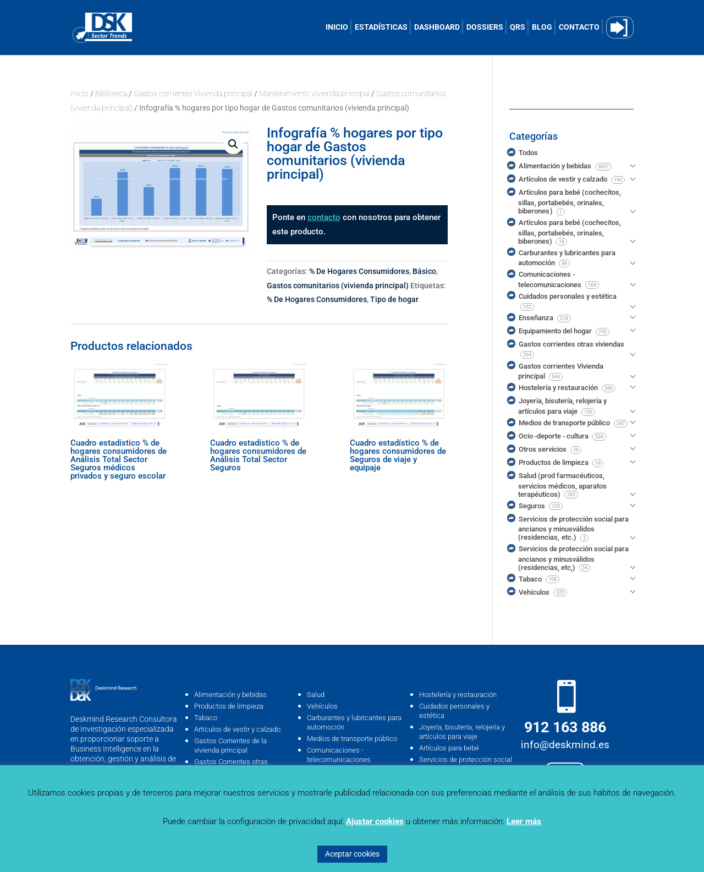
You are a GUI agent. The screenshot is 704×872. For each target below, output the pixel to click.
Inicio (79, 93)
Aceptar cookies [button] (352, 853)
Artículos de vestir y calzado (237, 729)
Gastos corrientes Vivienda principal (193, 93)
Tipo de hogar (394, 299)
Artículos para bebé (449, 748)
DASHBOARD (437, 27)
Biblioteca (111, 93)
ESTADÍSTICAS (381, 27)
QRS (517, 27)
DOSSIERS (484, 27)
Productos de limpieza (228, 706)
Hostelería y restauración (458, 694)
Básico (424, 271)
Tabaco (205, 718)
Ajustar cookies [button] (375, 821)
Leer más (524, 821)
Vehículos (322, 706)
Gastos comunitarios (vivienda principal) (338, 285)
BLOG (542, 27)
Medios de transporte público (352, 738)
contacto (323, 217)
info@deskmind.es (565, 744)
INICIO (337, 27)
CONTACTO (579, 27)
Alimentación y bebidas (230, 694)
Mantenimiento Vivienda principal (314, 93)
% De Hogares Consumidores (359, 271)
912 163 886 (565, 727)
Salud (315, 694)
